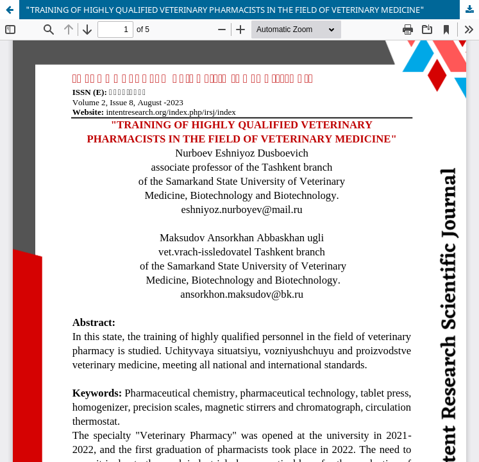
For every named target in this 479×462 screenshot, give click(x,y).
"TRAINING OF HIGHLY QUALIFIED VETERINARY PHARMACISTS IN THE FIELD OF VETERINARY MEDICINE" (225, 9)
